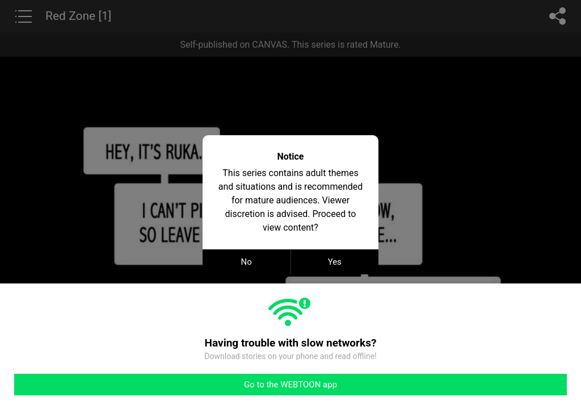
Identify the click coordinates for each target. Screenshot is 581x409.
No (246, 262)
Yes (335, 262)
